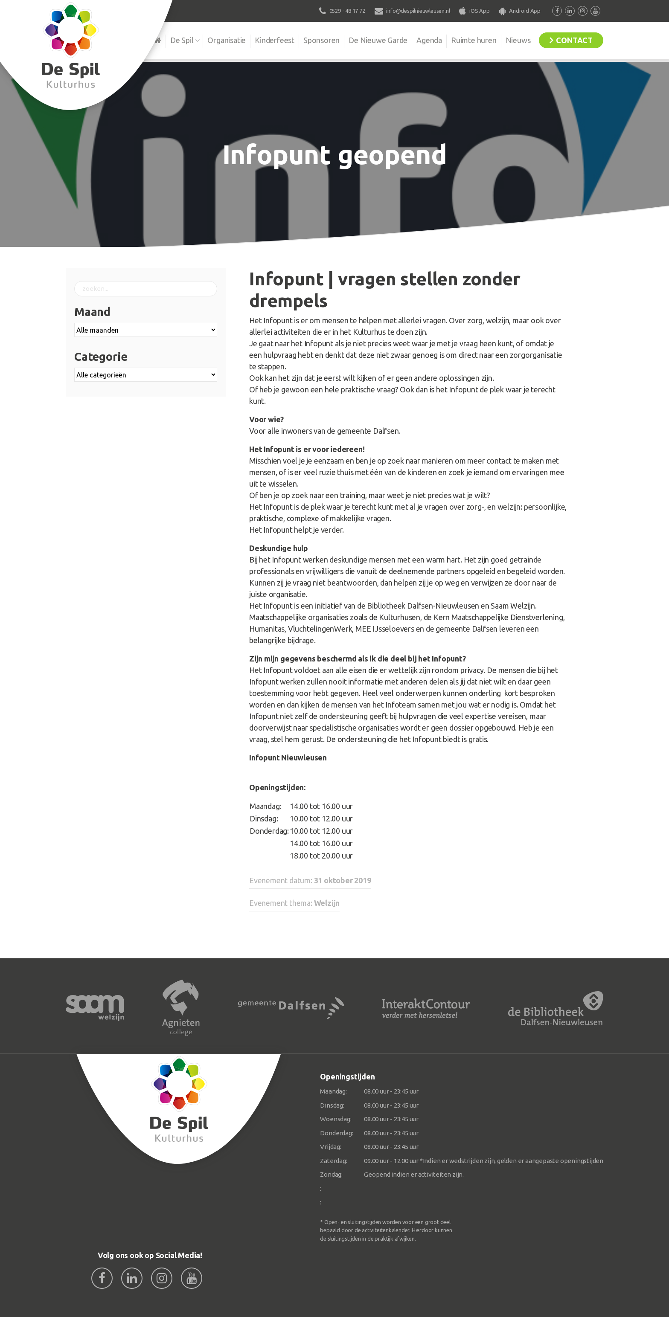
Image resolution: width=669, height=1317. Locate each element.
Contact (574, 40)
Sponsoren (321, 40)
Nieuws (518, 40)
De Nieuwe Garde (378, 40)
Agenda (429, 40)
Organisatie (226, 40)
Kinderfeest (274, 40)
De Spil (182, 40)
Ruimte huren (474, 40)
